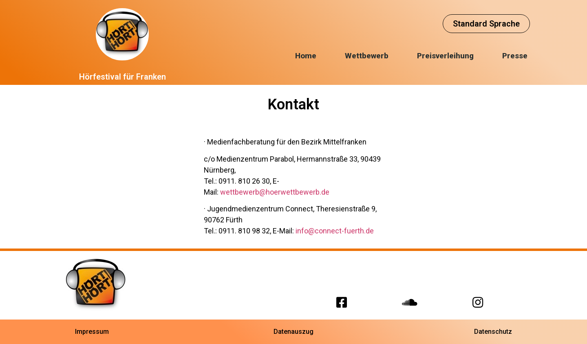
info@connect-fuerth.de (335, 230)
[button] (486, 23)
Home (305, 55)
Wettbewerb (366, 55)
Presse (514, 55)
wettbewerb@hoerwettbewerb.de (274, 192)
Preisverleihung (445, 55)
